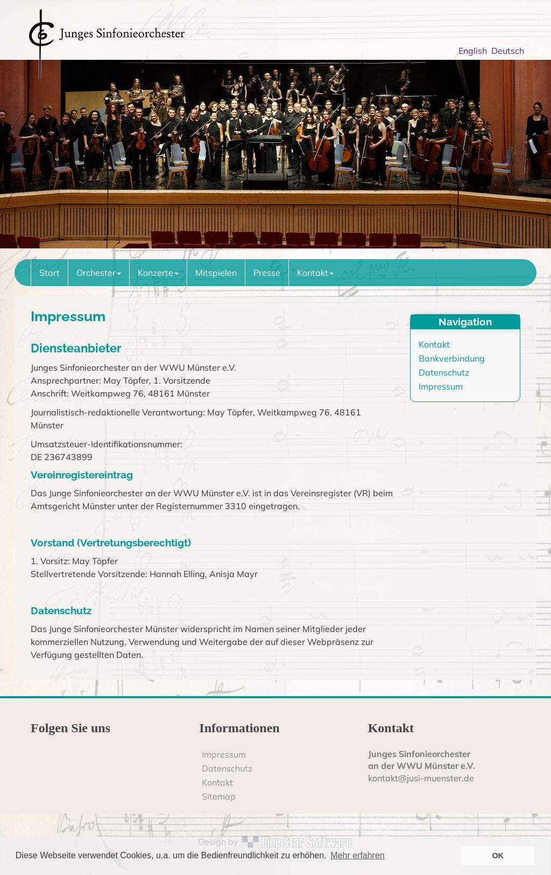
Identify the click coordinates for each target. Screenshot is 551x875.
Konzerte (158, 272)
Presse (266, 272)
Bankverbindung (452, 358)
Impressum (441, 386)
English (474, 50)
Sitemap (219, 796)
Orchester (98, 272)
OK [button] (498, 855)
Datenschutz (444, 372)
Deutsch (509, 50)
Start (49, 272)
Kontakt (315, 272)
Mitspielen (216, 272)
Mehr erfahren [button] (357, 855)
